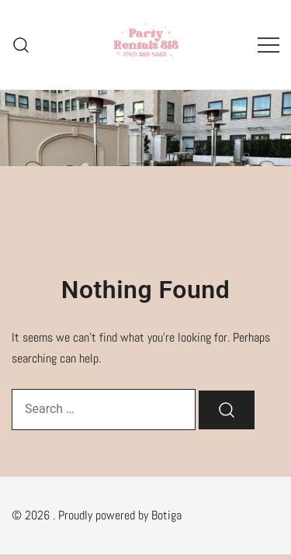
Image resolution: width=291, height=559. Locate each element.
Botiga (166, 515)
